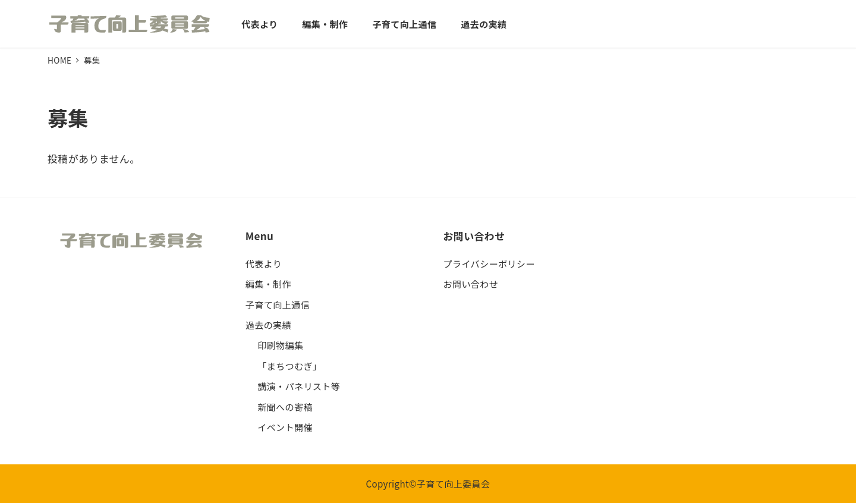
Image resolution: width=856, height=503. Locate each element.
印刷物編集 (280, 344)
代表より (264, 263)
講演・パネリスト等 (298, 385)
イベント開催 (285, 426)
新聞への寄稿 (285, 406)
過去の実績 (268, 324)
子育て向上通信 (278, 304)
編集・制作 (268, 283)
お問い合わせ (471, 283)
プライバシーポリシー (489, 263)
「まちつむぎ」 (289, 365)
